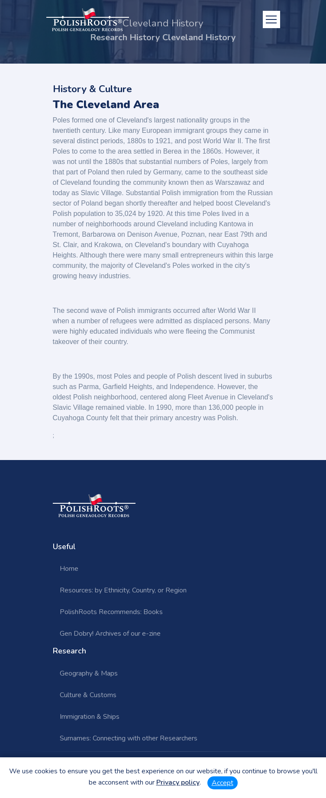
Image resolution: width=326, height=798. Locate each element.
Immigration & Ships (89, 716)
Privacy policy (178, 782)
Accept (222, 783)
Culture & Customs (88, 695)
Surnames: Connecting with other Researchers (128, 738)
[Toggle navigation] (271, 19)
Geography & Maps (89, 673)
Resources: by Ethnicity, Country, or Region (123, 590)
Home (69, 568)
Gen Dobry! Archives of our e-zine (110, 633)
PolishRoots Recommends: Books (111, 612)
